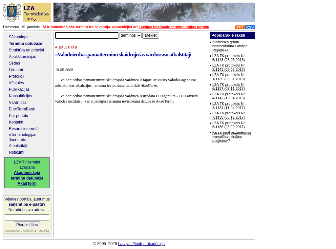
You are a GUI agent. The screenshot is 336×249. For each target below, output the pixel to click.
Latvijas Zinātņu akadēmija (141, 243)
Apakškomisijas (22, 56)
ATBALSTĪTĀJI (66, 47)
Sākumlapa (19, 37)
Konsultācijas (20, 96)
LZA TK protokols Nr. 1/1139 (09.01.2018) (228, 77)
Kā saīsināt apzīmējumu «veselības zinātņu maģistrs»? (231, 136)
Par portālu (18, 115)
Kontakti (16, 122)
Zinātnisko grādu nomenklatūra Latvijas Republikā (229, 46)
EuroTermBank (22, 109)
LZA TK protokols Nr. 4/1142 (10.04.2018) (228, 96)
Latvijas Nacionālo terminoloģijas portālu (174, 27)
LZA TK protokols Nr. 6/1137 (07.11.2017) (228, 87)
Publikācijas (19, 89)
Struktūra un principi (26, 50)
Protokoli (16, 76)
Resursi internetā (24, 128)
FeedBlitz (43, 230)
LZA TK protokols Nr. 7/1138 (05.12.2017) (228, 115)
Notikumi (16, 152)
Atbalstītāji (18, 146)
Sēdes (14, 63)
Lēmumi (16, 69)
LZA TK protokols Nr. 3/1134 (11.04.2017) (228, 106)
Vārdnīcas (18, 102)
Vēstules (16, 83)
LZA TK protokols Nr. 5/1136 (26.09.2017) (228, 125)
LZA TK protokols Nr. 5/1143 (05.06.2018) (228, 58)
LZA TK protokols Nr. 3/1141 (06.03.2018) (228, 67)
